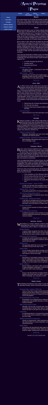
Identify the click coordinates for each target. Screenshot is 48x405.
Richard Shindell (24, 229)
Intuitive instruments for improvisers (30, 318)
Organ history (23, 325)
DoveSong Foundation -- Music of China (31, 183)
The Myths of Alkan (25, 67)
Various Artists (8, 27)
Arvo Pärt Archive (25, 111)
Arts (27, 13)
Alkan (8, 17)
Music (35, 13)
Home (20, 13)
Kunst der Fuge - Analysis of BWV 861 (31, 289)
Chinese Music (8, 24)
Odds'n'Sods (8, 29)
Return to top (36, 80)
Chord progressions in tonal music (29, 297)
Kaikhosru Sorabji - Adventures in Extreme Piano (34, 137)
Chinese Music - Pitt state (27, 189)
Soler (21, 271)
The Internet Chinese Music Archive (30, 193)
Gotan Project (24, 248)
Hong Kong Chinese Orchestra (28, 211)
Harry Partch (23, 255)
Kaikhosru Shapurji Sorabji (27, 132)
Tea (37, 15)
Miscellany (28, 15)
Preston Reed (24, 243)
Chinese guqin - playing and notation (30, 198)
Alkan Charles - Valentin (26, 73)
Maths (43, 13)
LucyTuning (23, 311)
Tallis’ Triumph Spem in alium (28, 304)
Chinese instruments (25, 205)
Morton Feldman (24, 264)
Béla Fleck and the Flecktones (28, 236)
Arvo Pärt (8, 20)
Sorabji (8, 22)
